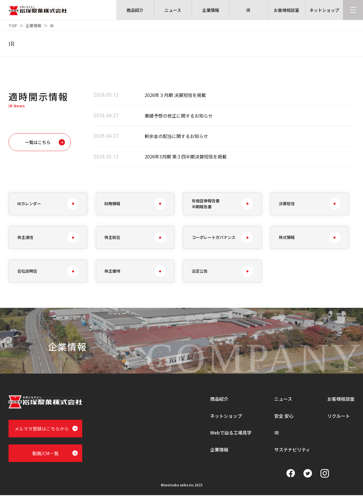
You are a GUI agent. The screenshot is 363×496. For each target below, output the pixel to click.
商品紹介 (219, 399)
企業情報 (33, 25)
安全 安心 (284, 416)
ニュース (283, 399)
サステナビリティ (292, 450)
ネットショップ (226, 416)
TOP (13, 25)
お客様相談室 (340, 399)
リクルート (338, 416)
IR (276, 433)
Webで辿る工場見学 (231, 433)
